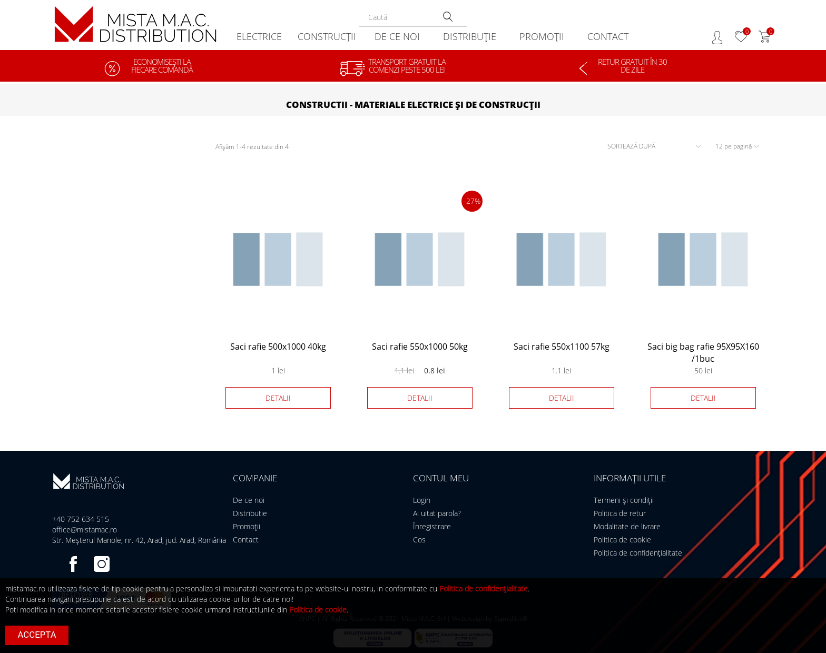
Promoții (246, 526)
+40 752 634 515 (80, 519)
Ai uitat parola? (437, 513)
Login (421, 500)
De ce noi (248, 500)
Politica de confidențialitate (638, 553)
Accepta (37, 634)
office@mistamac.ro (84, 530)
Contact (246, 540)
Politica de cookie (622, 540)
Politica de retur (620, 513)
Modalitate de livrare (627, 526)
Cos (419, 540)
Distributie (250, 513)
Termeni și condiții (624, 500)
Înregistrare (432, 526)
